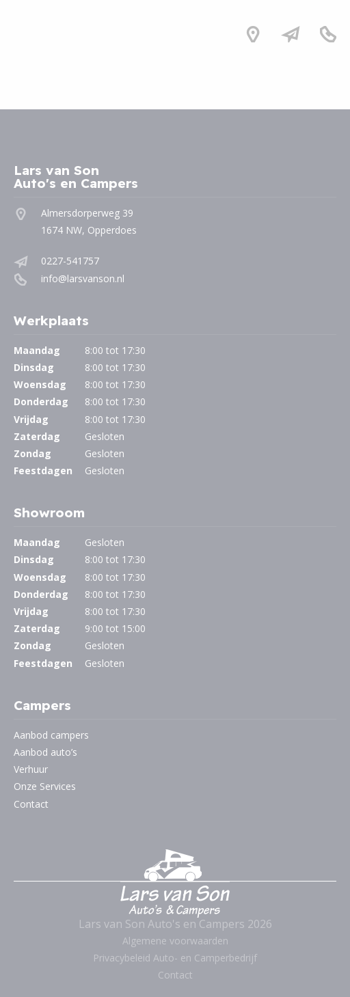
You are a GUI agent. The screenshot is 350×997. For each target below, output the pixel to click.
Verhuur (31, 769)
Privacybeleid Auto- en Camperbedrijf (175, 957)
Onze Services (45, 786)
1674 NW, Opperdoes (89, 229)
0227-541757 (70, 260)
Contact (31, 803)
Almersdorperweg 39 (87, 212)
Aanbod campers (51, 734)
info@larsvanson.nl (82, 278)
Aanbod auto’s (45, 752)
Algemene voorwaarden (175, 940)
